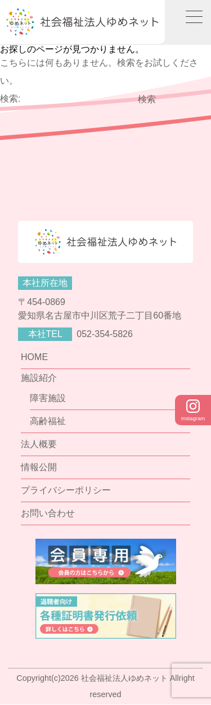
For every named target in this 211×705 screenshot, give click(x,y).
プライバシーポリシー (66, 490)
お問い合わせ (48, 513)
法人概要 (39, 444)
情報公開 (39, 467)
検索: (10, 98)
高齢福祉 (48, 421)
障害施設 (48, 398)
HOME (34, 357)
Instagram (193, 410)
